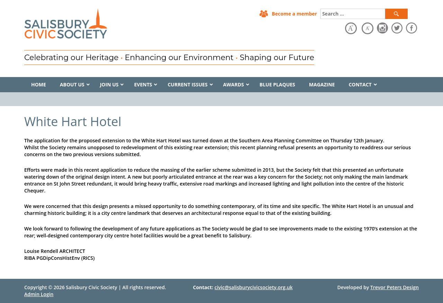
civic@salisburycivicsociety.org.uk (254, 287)
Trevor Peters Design (394, 287)
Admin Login (38, 294)
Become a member (294, 13)
